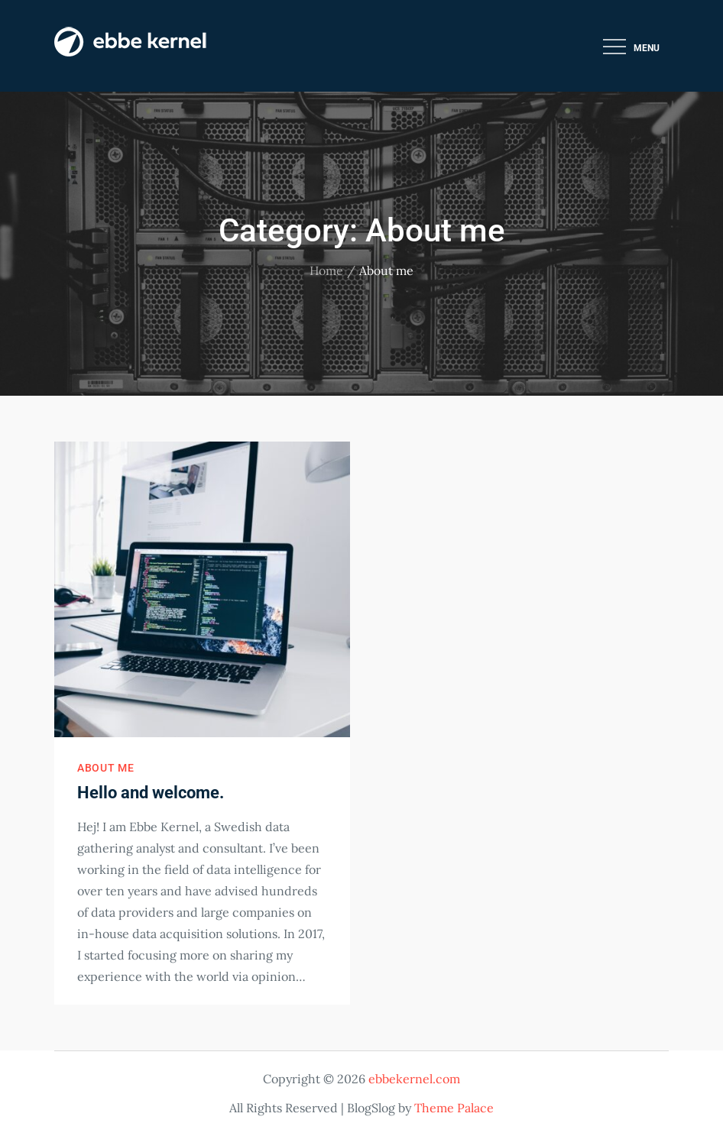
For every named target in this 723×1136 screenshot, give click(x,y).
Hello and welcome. (150, 792)
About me (106, 768)
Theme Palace (454, 1107)
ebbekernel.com (414, 1078)
